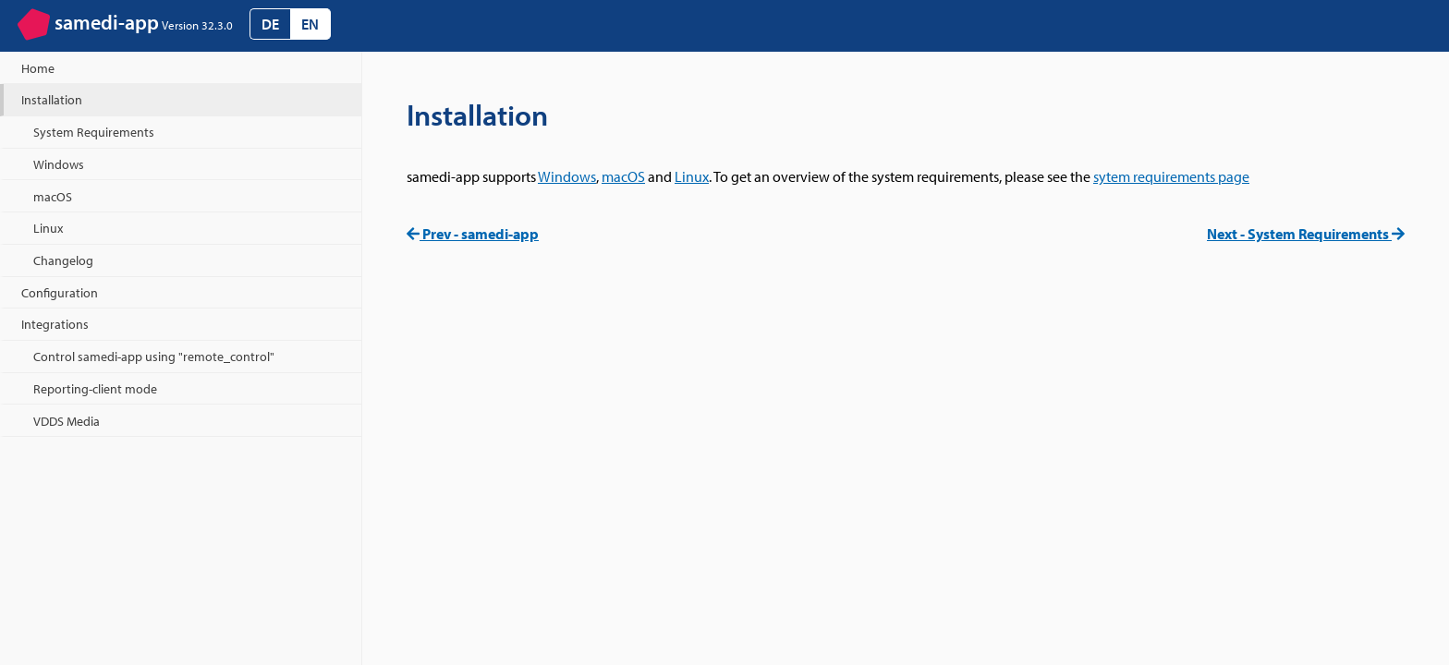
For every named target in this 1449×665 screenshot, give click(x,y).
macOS (623, 176)
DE (270, 24)
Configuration (59, 292)
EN (310, 24)
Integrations (55, 323)
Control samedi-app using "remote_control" (153, 356)
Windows (567, 176)
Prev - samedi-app (473, 233)
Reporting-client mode (95, 388)
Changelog (63, 260)
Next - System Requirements (1306, 233)
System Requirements (93, 131)
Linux (692, 176)
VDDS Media (66, 420)
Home (38, 68)
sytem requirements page (1171, 176)
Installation (51, 99)
